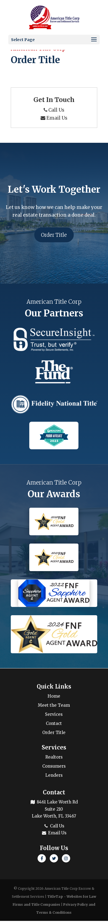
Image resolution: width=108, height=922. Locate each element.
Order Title (54, 235)
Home (54, 697)
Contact (54, 724)
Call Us (54, 110)
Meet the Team (54, 706)
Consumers (54, 767)
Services (54, 715)
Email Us (54, 118)
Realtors (54, 758)
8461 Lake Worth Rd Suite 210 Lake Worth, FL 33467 (54, 810)
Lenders (54, 776)
